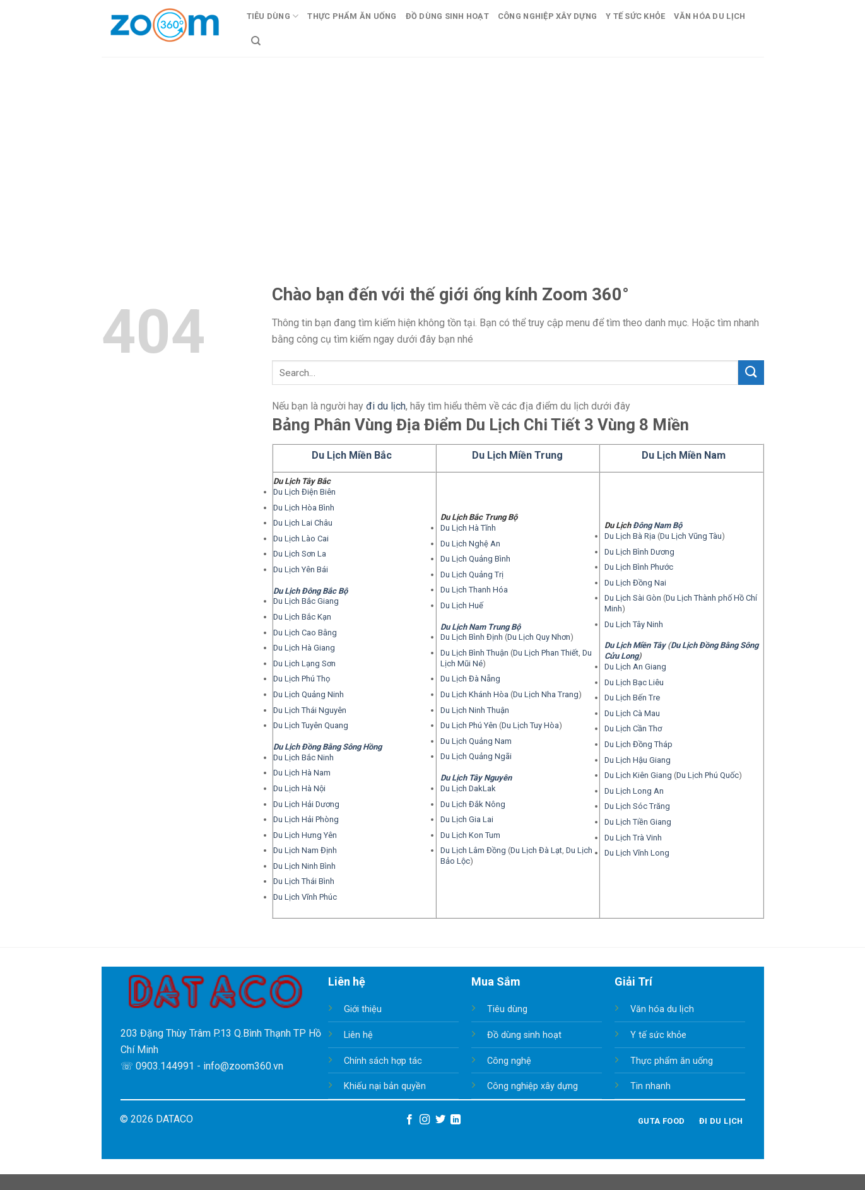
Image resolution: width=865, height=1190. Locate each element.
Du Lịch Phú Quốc (707, 775)
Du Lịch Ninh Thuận (474, 710)
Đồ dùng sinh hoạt (524, 1035)
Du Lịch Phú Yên (468, 725)
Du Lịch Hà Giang (304, 647)
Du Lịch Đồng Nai (635, 582)
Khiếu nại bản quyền (385, 1086)
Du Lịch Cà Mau (632, 713)
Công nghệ (509, 1061)
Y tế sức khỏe (658, 1035)
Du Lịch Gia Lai (466, 819)
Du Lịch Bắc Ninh (303, 757)
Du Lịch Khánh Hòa (474, 694)
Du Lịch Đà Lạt (536, 850)
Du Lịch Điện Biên (304, 492)
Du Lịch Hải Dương (306, 804)
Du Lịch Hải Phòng (306, 819)
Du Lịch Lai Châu (302, 522)
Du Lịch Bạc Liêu (634, 682)
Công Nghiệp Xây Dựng (547, 16)
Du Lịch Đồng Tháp (638, 744)
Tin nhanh (650, 1086)
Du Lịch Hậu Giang (637, 760)
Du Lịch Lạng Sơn (304, 663)
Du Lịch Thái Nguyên (309, 710)
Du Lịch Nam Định (305, 850)
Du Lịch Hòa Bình (303, 507)
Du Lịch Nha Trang (546, 694)
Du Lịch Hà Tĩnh (468, 528)
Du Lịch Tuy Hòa (530, 725)
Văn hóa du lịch (662, 1009)
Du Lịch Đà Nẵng (470, 678)
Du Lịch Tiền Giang (637, 822)
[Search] (256, 41)
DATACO (174, 1119)
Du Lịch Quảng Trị (471, 574)
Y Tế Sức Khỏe (635, 16)
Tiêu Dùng (273, 16)
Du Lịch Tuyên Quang (310, 725)
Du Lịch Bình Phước (638, 567)
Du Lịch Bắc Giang (306, 601)
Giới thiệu (363, 1009)
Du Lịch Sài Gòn (632, 598)
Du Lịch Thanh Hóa (474, 589)
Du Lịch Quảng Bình (475, 558)
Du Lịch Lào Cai (301, 538)
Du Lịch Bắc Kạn (302, 617)
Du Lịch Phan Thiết (546, 652)
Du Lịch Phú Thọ (301, 678)
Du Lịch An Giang (635, 666)
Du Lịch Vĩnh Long (636, 852)
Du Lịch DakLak (468, 788)
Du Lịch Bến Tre (632, 697)
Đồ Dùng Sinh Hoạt (447, 16)
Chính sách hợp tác (383, 1061)
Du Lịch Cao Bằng (305, 632)
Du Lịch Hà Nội (299, 788)
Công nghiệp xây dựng (532, 1086)
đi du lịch (386, 406)
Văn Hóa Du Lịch (709, 16)
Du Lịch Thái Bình (303, 881)
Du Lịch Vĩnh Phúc (305, 897)
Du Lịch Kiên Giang (638, 775)
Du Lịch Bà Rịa (630, 536)
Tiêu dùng (507, 1009)
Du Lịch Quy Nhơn (538, 637)
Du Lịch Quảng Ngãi (476, 756)
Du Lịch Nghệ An (470, 543)
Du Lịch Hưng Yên (305, 835)
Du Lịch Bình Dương (639, 552)
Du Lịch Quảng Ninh (308, 694)
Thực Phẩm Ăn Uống (351, 16)
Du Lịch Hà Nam (302, 772)
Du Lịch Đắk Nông (472, 804)
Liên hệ (358, 1035)
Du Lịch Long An (634, 791)
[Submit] (750, 372)
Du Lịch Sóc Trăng (637, 806)
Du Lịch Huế (461, 605)
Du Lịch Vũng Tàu (691, 536)
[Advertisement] (432, 151)
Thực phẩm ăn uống (671, 1061)
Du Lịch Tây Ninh (633, 624)
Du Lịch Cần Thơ (633, 728)
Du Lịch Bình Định (471, 637)
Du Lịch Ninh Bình (304, 866)
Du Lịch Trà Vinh (633, 837)
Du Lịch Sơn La (299, 553)
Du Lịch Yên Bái (300, 569)
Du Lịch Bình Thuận (474, 652)
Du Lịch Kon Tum (470, 835)
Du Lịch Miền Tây (635, 645)
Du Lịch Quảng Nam (476, 741)
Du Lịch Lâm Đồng (473, 850)
